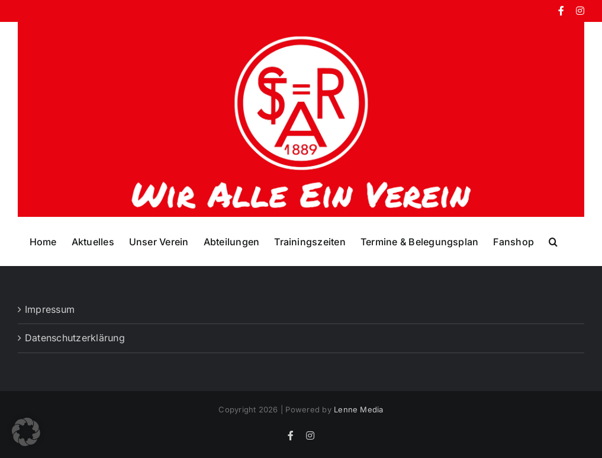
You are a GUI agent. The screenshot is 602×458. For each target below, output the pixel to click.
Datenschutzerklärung (75, 338)
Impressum (50, 309)
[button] (553, 241)
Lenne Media (359, 409)
